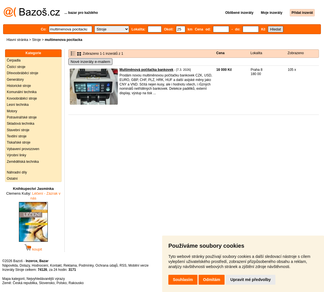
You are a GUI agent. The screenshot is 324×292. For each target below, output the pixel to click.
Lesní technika (18, 105)
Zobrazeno (296, 53)
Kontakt (56, 265)
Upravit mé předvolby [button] (250, 279)
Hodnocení (40, 265)
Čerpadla (14, 60)
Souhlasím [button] (183, 279)
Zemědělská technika (23, 162)
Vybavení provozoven (23, 149)
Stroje (36, 40)
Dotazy (24, 265)
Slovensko (47, 283)
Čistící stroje (16, 67)
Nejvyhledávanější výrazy (46, 279)
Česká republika (25, 283)
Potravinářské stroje (22, 117)
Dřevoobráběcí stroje (22, 73)
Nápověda (10, 265)
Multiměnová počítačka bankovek (146, 70)
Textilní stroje (17, 136)
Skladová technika (20, 124)
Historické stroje (19, 86)
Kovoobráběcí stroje (22, 98)
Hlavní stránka (17, 40)
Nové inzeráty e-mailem (90, 62)
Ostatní (12, 179)
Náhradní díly (17, 172)
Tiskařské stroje (19, 142)
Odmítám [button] (211, 279)
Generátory (15, 80)
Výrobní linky (16, 155)
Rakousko (76, 283)
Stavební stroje (18, 130)
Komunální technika (21, 92)
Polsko (61, 283)
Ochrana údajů (106, 265)
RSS (123, 265)
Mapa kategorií (13, 279)
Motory (12, 111)
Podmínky (86, 265)
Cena (220, 53)
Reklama (70, 265)
